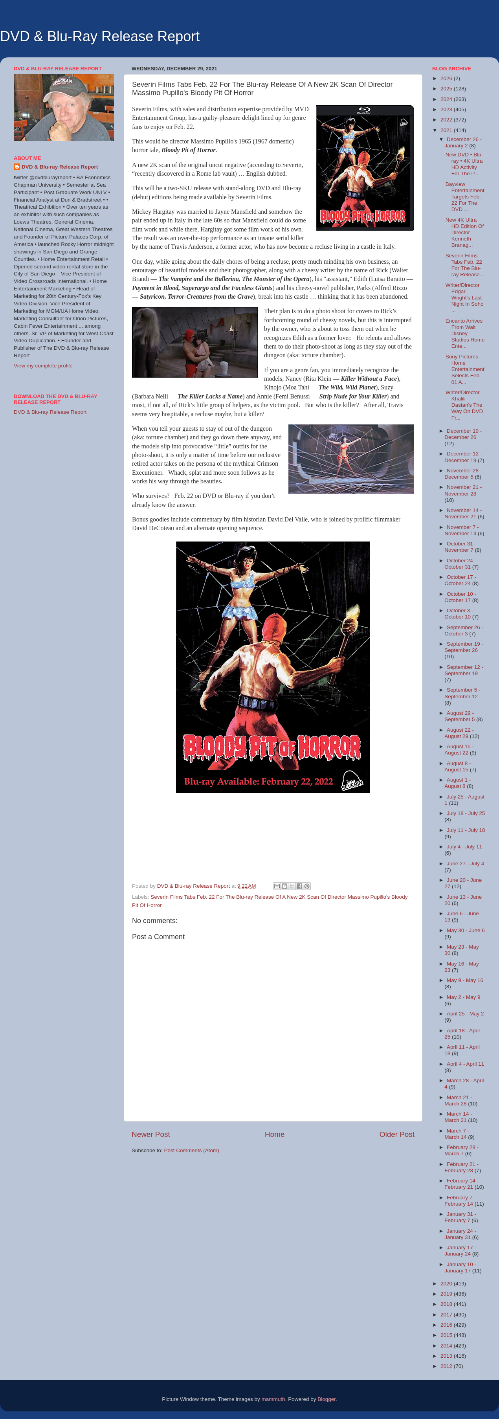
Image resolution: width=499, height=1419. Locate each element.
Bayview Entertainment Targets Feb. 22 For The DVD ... (465, 197)
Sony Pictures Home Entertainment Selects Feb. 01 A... (465, 369)
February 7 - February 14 (459, 1201)
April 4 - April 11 (465, 1064)
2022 (447, 120)
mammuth (273, 1399)
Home (274, 1134)
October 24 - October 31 (460, 564)
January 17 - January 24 (460, 1251)
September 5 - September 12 (462, 693)
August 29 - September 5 (460, 716)
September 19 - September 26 (463, 647)
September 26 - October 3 (463, 630)
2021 (447, 130)
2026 (447, 78)
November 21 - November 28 (463, 490)
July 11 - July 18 (466, 830)
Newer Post (151, 1134)
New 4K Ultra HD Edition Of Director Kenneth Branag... (465, 232)
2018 (447, 1304)
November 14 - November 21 (463, 513)
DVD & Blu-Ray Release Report (100, 36)
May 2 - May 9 (464, 997)
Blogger (326, 1399)
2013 (447, 1356)
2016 (447, 1325)
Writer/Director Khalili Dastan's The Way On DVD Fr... (464, 405)
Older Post (397, 1134)
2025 (447, 89)
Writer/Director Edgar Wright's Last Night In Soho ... (465, 298)
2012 (447, 1366)
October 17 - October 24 (460, 580)
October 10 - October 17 (460, 597)
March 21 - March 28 (458, 1100)
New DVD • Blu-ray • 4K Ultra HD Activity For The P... (464, 164)
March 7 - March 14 (456, 1134)
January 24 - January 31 (460, 1234)
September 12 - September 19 (463, 670)
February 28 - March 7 (461, 1150)
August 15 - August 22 (459, 749)
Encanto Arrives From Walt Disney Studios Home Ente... (465, 333)
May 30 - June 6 (466, 930)
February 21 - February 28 (461, 1167)
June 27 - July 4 (465, 863)
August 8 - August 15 (457, 766)
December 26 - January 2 (463, 142)
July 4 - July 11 (464, 847)
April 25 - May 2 (465, 1014)
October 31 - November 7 (460, 547)
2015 (447, 1335)
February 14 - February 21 (461, 1184)
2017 (447, 1315)
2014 (447, 1346)
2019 (447, 1294)
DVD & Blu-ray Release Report (60, 167)
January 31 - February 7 (460, 1217)
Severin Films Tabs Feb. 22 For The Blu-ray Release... (465, 265)
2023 (447, 109)
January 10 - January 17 (460, 1267)
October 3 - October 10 (458, 614)
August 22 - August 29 (459, 733)
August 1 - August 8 (457, 783)
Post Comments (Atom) (191, 1150)
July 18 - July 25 (466, 813)
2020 (447, 1284)
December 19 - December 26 (463, 434)
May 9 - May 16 (465, 980)
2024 (447, 99)
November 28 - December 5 (463, 474)
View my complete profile (43, 366)
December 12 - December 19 (463, 457)
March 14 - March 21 (458, 1117)
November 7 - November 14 (461, 530)
